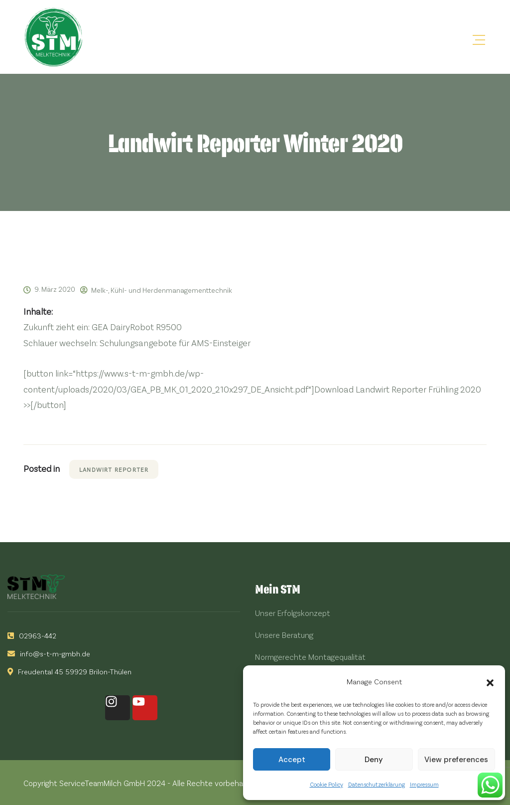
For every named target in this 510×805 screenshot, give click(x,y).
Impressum (424, 784)
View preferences (456, 760)
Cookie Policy (326, 784)
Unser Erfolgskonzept (292, 612)
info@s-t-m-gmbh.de (48, 653)
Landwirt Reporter (113, 469)
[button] (490, 681)
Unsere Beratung (284, 634)
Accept (291, 760)
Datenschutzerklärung (376, 784)
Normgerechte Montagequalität (310, 656)
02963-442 (31, 635)
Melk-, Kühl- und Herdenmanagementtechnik (161, 290)
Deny (374, 760)
